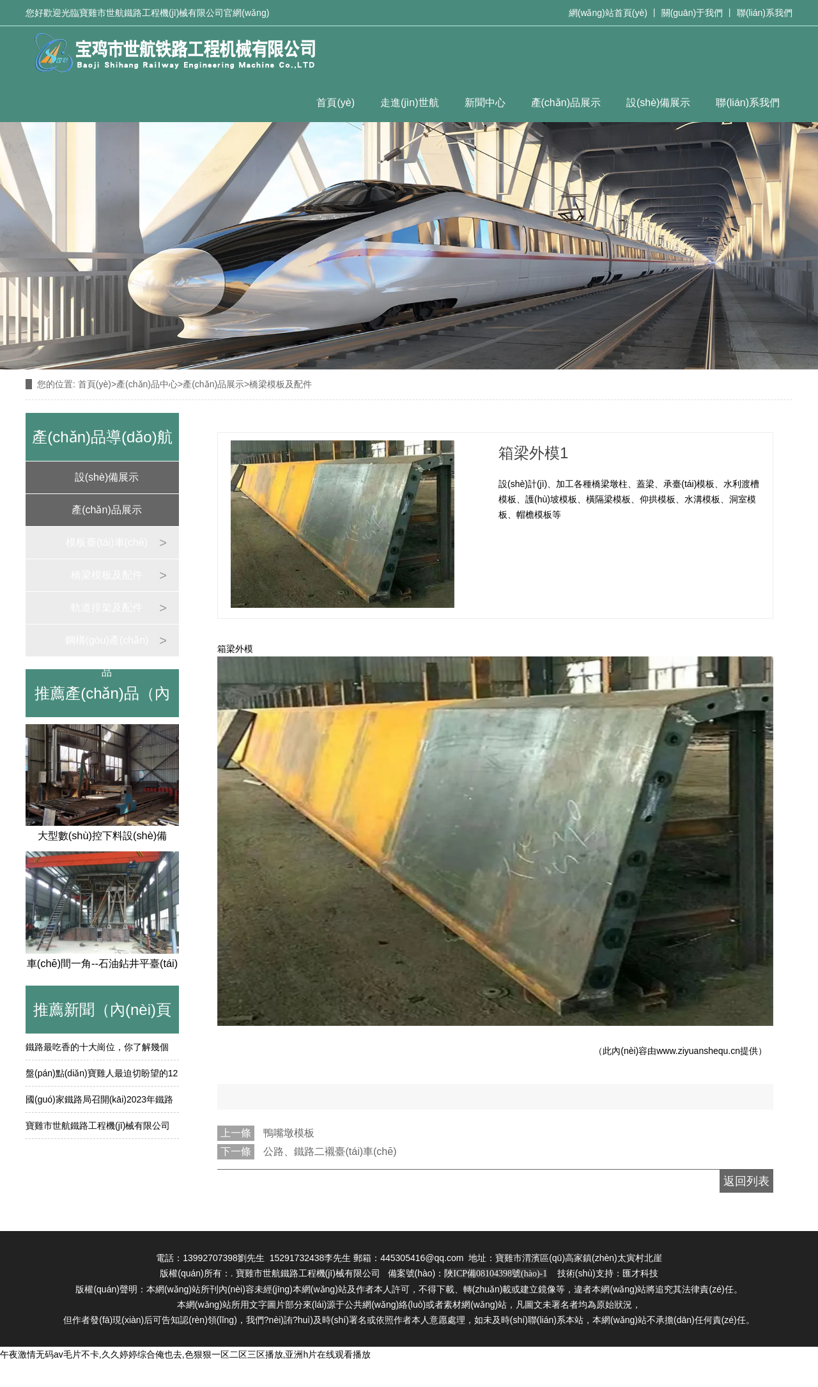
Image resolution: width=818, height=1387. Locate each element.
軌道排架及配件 (107, 607)
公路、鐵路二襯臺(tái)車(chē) (329, 1151)
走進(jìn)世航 (409, 102)
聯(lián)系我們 (764, 13)
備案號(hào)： (468, 1273)
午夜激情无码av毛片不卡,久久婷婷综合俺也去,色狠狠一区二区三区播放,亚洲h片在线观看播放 (185, 1354)
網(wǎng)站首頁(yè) (608, 13)
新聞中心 (485, 102)
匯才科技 (640, 1273)
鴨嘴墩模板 (288, 1132)
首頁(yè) (335, 102)
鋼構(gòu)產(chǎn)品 (107, 645)
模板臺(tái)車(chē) (107, 542)
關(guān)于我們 (692, 13)
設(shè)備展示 (658, 102)
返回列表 (746, 1181)
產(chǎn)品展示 (566, 102)
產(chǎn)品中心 (147, 384)
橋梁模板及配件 (107, 575)
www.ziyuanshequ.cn (698, 1051)
